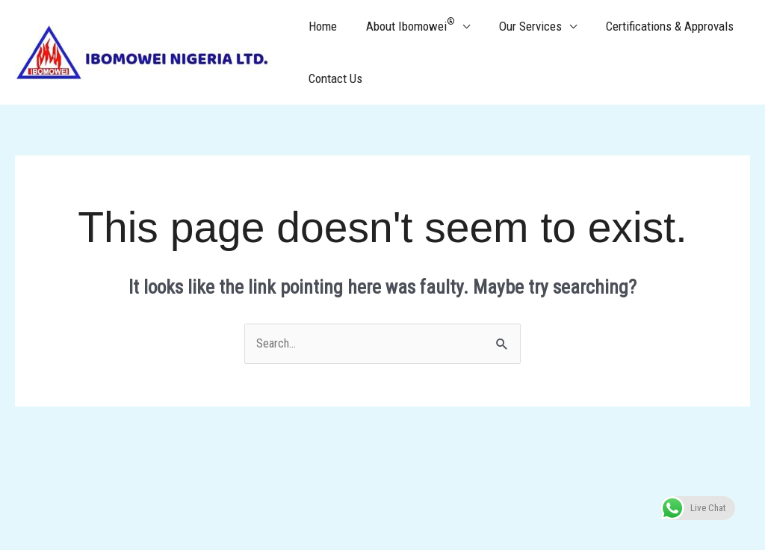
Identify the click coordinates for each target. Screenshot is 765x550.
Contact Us (333, 78)
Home (320, 26)
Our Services (520, 26)
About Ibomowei (404, 25)
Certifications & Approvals (656, 26)
